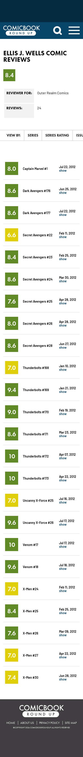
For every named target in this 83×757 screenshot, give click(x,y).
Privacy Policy (49, 723)
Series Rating (57, 135)
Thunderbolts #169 (36, 390)
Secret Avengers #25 (37, 301)
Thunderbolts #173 (36, 478)
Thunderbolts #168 (36, 367)
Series (33, 135)
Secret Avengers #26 (37, 323)
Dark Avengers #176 (36, 190)
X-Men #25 (30, 611)
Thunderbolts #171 (35, 434)
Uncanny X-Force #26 (38, 522)
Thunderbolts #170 (36, 412)
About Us (27, 723)
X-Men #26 (30, 633)
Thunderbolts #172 (36, 456)
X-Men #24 (30, 589)
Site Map (71, 723)
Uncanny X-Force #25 (38, 500)
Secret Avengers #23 (37, 257)
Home (10, 723)
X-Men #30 (30, 677)
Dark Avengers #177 (36, 213)
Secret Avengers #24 (37, 279)
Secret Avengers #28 (37, 345)
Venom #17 (30, 544)
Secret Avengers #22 (37, 235)
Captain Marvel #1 (35, 168)
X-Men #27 (30, 655)
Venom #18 (30, 567)
